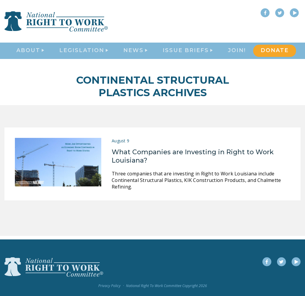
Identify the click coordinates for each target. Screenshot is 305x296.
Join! (237, 52)
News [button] (135, 52)
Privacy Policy (109, 286)
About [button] (30, 52)
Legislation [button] (83, 52)
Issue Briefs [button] (188, 52)
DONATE (275, 52)
